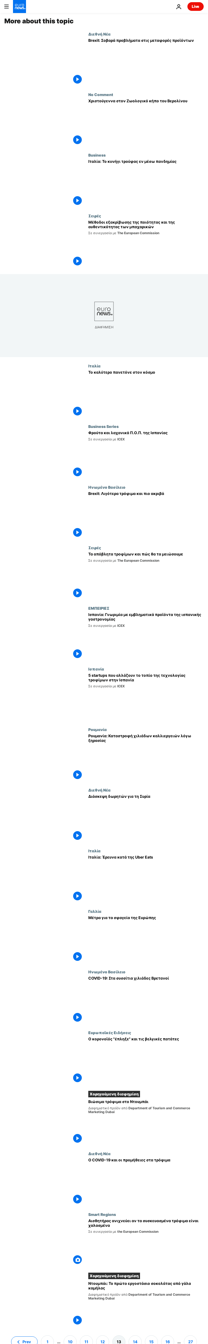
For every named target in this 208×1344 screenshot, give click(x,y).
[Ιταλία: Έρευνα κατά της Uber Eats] (146, 879)
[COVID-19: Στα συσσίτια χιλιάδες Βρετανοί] (146, 1000)
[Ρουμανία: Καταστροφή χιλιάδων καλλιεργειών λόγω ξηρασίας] (146, 757)
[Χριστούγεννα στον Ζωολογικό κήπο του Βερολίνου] (146, 122)
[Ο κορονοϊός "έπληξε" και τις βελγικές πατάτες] (146, 1060)
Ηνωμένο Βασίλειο (106, 487)
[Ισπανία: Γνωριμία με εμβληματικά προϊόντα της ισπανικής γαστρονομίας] (146, 636)
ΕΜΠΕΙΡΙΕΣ (98, 608)
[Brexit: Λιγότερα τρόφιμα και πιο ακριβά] (146, 515)
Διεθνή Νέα (99, 34)
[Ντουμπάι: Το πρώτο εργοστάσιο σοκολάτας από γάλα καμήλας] (146, 1304)
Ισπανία (96, 669)
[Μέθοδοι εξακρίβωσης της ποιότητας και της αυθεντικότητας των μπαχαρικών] (146, 244)
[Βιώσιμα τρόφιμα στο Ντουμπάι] (146, 1122)
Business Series (103, 426)
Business (97, 155)
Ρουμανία (97, 729)
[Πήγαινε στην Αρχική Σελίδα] (19, 6)
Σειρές (94, 216)
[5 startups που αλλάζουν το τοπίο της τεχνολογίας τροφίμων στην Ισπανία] (146, 697)
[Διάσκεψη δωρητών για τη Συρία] (146, 818)
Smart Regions (102, 1214)
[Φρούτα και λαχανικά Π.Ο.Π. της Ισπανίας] (146, 454)
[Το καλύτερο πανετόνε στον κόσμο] (146, 394)
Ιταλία (94, 366)
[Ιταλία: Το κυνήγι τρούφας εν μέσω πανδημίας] (146, 183)
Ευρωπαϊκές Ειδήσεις (109, 1032)
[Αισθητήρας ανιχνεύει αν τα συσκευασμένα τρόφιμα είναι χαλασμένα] (146, 1242)
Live (195, 6)
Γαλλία (94, 911)
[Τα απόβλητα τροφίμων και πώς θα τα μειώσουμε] (146, 575)
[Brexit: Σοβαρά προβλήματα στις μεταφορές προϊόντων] (146, 62)
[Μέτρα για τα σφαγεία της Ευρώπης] (146, 939)
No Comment (100, 94)
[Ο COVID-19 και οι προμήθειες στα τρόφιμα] (146, 1181)
